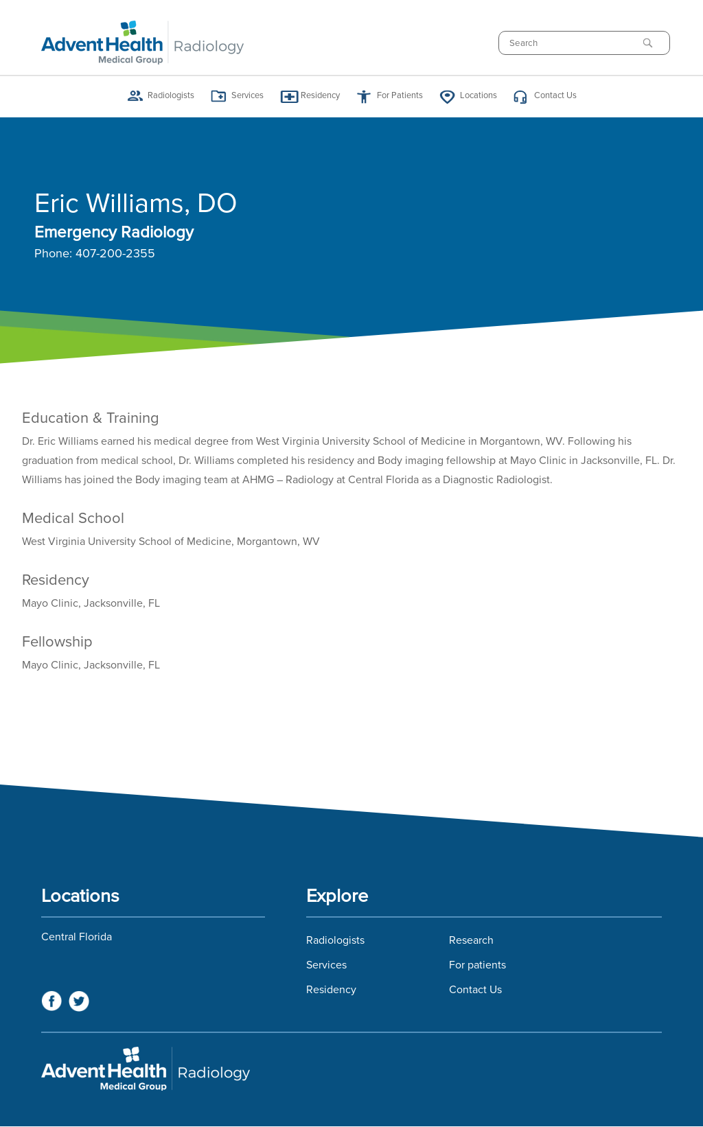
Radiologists (171, 95)
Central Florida (76, 936)
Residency (320, 95)
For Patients (400, 95)
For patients (477, 965)
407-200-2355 (115, 254)
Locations (478, 95)
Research (471, 940)
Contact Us (555, 95)
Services (247, 95)
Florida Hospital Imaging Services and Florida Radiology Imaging (351, 1069)
